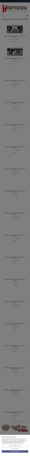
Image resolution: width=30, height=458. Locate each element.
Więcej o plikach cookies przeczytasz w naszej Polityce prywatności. (12, 442)
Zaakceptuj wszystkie (15, 451)
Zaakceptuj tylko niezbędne (15, 445)
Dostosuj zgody (15, 448)
